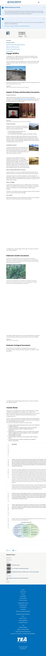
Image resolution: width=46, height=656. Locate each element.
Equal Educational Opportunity (23, 631)
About (23, 589)
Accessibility (23, 596)
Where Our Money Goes (23, 629)
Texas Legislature (23, 620)
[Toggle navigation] (39, 2)
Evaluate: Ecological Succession (13, 49)
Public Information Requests (23, 611)
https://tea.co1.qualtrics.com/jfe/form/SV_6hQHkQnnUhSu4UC (17, 26)
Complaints (23, 609)
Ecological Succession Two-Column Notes (23, 98)
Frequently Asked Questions (23, 614)
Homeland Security (23, 622)
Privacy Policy (23, 598)
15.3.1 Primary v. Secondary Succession (20, 568)
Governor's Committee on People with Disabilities (23, 633)
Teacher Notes (9, 51)
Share (15, 550)
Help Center (23, 592)
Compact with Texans (23, 603)
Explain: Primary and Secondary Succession (15, 44)
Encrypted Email (23, 605)
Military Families (23, 627)
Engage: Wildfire (10, 42)
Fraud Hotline (23, 607)
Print (9, 550)
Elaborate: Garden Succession (12, 47)
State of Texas (23, 618)
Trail (23, 625)
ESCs (23, 616)
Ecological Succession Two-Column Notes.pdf (18, 578)
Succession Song (15, 565)
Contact (23, 594)
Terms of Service (23, 600)
